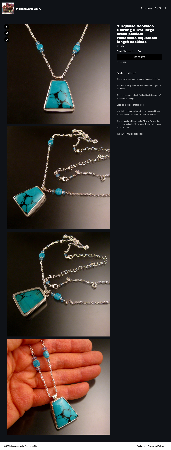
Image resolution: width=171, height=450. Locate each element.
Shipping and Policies (156, 446)
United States (131, 51)
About (150, 8)
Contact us (141, 446)
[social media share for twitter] (7, 33)
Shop (143, 8)
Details (120, 73)
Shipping (132, 73)
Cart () (158, 8)
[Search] (165, 8)
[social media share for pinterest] (7, 40)
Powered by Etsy (31, 446)
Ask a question (122, 62)
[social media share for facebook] (7, 26)
